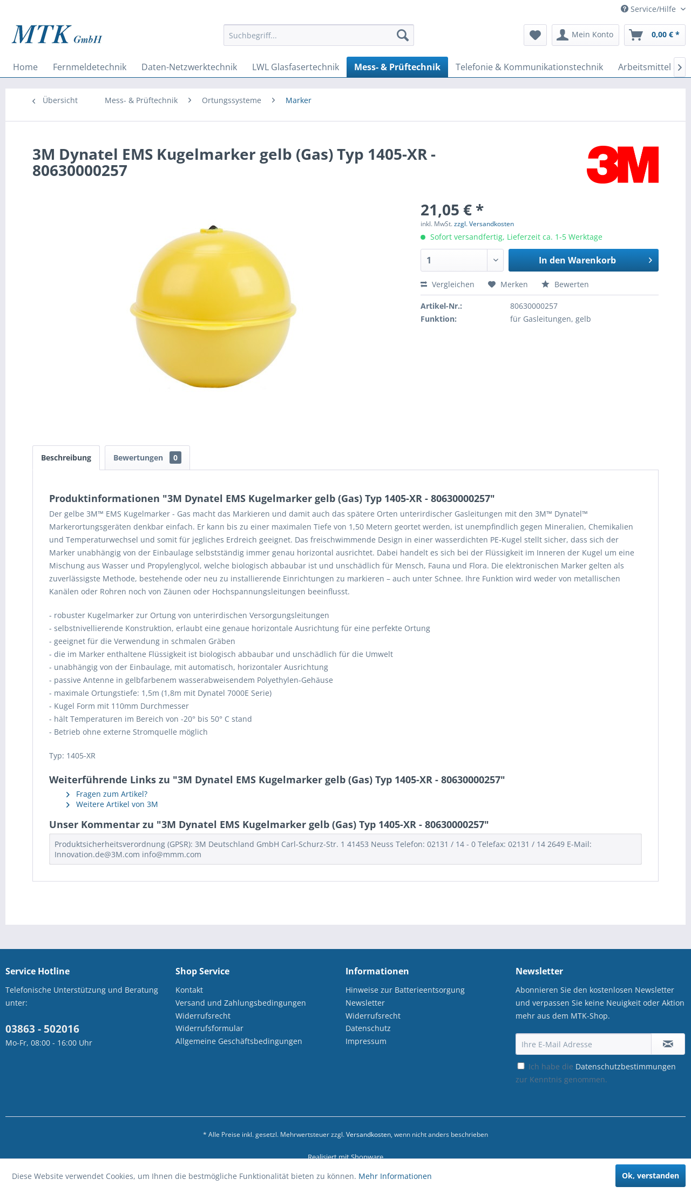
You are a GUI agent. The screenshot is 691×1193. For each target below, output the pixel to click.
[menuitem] (318, 40)
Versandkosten (368, 1134)
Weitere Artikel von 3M (112, 804)
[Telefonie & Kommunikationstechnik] (529, 67)
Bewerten (565, 284)
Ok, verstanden (650, 1175)
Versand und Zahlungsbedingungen (240, 1003)
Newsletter (365, 1003)
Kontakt (189, 990)
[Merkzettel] (535, 35)
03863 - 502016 (42, 1029)
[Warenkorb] (655, 35)
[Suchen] (402, 35)
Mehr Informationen (395, 1176)
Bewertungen (147, 457)
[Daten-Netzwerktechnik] (189, 67)
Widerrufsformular (209, 1028)
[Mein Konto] (585, 35)
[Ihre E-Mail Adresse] (584, 1044)
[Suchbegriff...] (318, 35)
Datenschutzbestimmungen (625, 1066)
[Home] (25, 67)
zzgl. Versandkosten (484, 223)
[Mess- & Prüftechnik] (397, 67)
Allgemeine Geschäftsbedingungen (238, 1041)
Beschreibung (66, 457)
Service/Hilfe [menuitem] (649, 9)
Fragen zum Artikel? (106, 794)
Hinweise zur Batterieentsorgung (405, 990)
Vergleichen (448, 284)
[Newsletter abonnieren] (668, 1044)
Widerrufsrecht (203, 1016)
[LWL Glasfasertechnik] (296, 67)
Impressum (366, 1041)
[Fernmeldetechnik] (89, 67)
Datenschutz (368, 1028)
